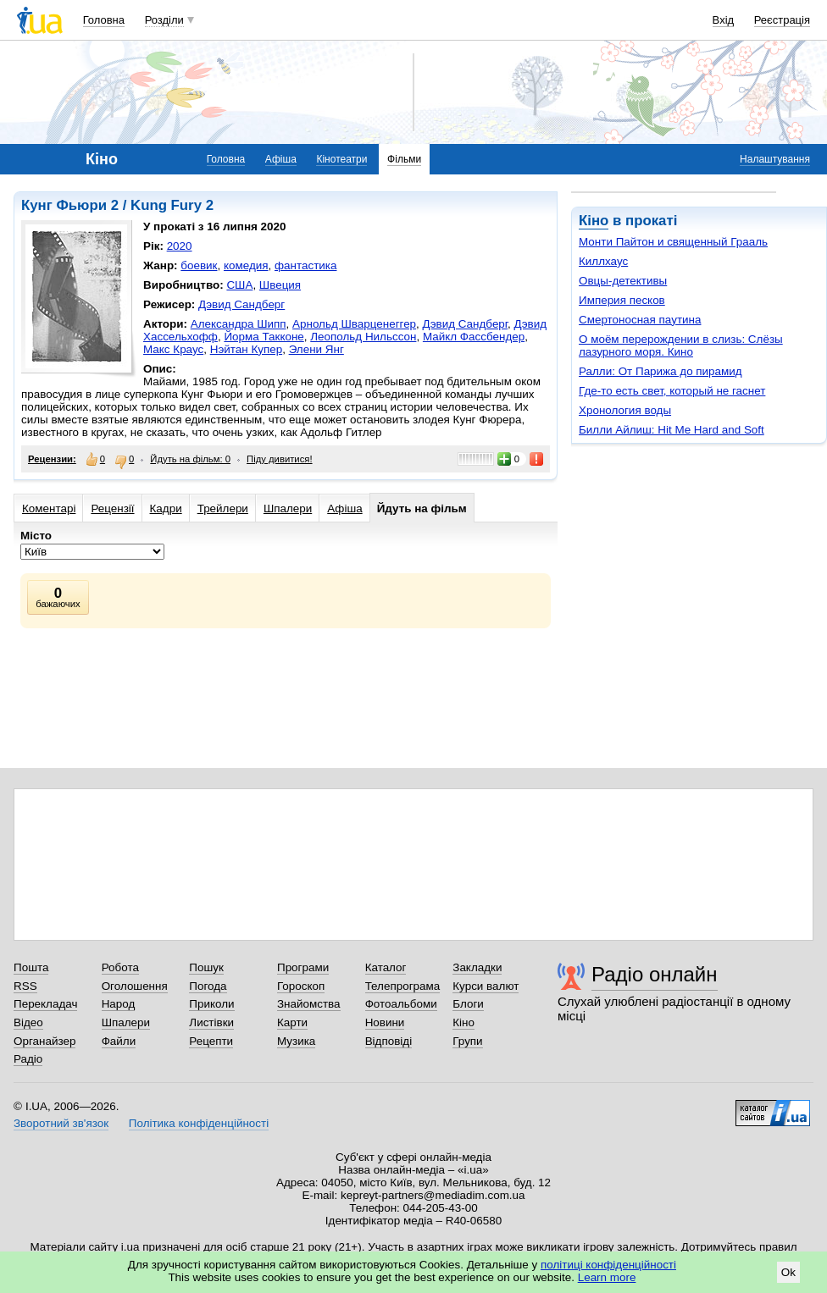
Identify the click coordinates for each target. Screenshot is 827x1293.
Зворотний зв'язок (61, 1123)
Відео (28, 1022)
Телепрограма (403, 986)
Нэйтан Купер (246, 349)
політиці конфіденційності (608, 1264)
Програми (303, 967)
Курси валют (485, 986)
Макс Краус (173, 349)
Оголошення (135, 986)
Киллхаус (603, 261)
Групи (467, 1041)
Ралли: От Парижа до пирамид (660, 371)
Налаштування (775, 159)
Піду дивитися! (280, 459)
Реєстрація (782, 20)
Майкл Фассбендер (474, 336)
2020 (179, 246)
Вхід (724, 20)
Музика (296, 1041)
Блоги (468, 1003)
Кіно (593, 221)
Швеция (280, 285)
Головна (104, 20)
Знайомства (309, 1003)
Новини (385, 1022)
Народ (119, 1003)
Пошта (31, 967)
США (239, 285)
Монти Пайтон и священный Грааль (673, 241)
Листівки (211, 1022)
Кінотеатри (341, 159)
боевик (198, 265)
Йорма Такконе (263, 336)
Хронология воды (625, 410)
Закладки (477, 967)
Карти (292, 1022)
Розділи (164, 20)
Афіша (281, 159)
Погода (207, 986)
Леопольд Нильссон (363, 336)
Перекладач (45, 1003)
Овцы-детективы (623, 280)
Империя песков (622, 300)
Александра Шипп (238, 324)
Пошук (206, 967)
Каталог (386, 967)
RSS (25, 986)
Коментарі (48, 508)
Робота (120, 967)
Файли (119, 1041)
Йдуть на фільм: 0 (190, 459)
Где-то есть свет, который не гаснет (672, 390)
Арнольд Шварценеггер (354, 324)
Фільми (404, 159)
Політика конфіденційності (199, 1123)
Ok (788, 1272)
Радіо (28, 1059)
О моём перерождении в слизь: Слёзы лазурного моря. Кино (681, 345)
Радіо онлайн (654, 974)
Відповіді (389, 1041)
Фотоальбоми (401, 1003)
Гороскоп (301, 986)
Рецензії (112, 508)
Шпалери (288, 508)
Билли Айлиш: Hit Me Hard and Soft (671, 429)
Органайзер (44, 1041)
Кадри (166, 508)
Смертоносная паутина (640, 319)
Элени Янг (316, 349)
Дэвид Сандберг (241, 304)
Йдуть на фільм (422, 508)
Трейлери (222, 508)
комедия (246, 265)
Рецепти (211, 1041)
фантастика (305, 265)
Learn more (607, 1277)
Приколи (211, 1003)
